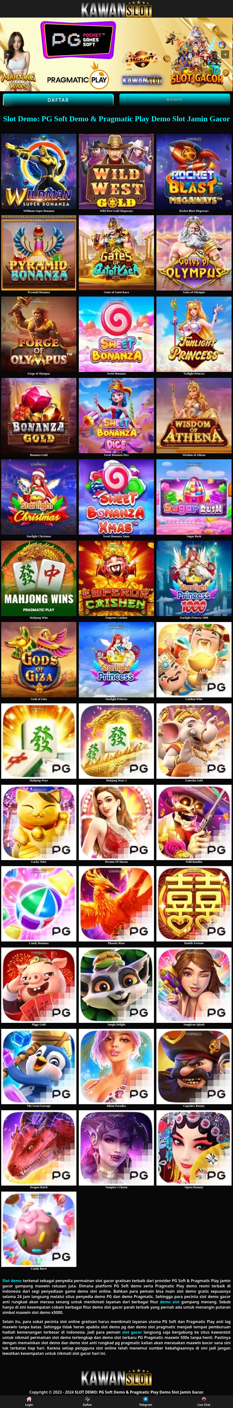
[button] (8, 54)
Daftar (58, 100)
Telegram (145, 1402)
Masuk (175, 99)
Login (29, 1402)
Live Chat (203, 1402)
